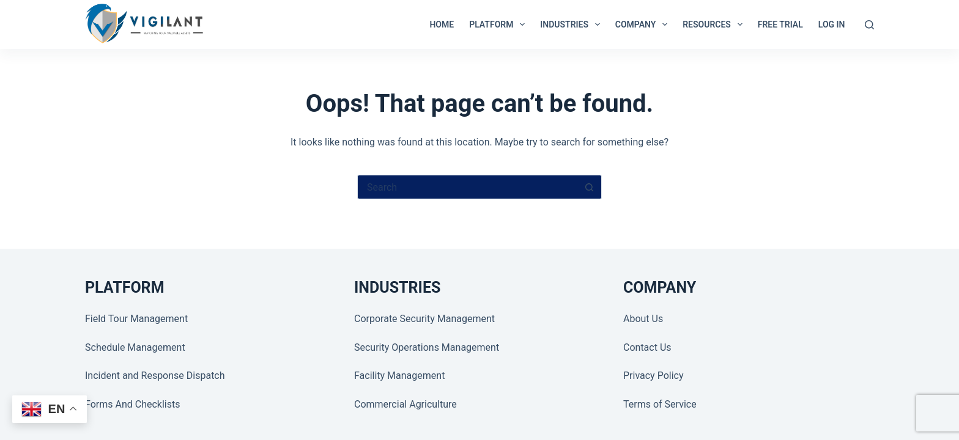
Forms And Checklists (132, 404)
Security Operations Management (426, 347)
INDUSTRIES (572, 24)
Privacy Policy (653, 375)
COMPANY (643, 24)
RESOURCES (715, 24)
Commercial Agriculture (405, 404)
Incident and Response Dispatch (155, 375)
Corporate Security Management (424, 318)
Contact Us (647, 347)
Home (441, 24)
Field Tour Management (136, 318)
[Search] (869, 24)
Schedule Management (135, 347)
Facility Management (399, 375)
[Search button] (589, 187)
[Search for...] (467, 187)
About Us (643, 318)
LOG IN (831, 24)
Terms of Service (660, 404)
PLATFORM (499, 24)
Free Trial (780, 24)
